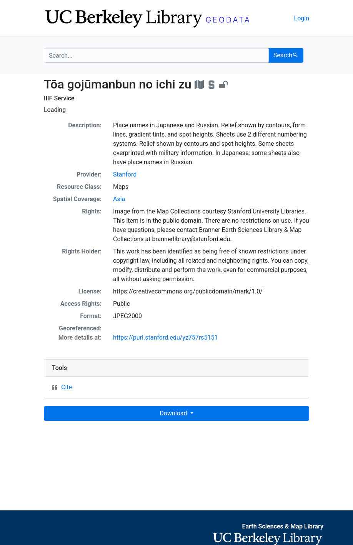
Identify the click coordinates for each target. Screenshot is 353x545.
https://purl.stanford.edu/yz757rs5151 (165, 337)
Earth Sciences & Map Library (282, 526)
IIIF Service (59, 98)
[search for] (156, 55)
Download (174, 413)
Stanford (125, 174)
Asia (119, 199)
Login (301, 18)
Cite (66, 387)
